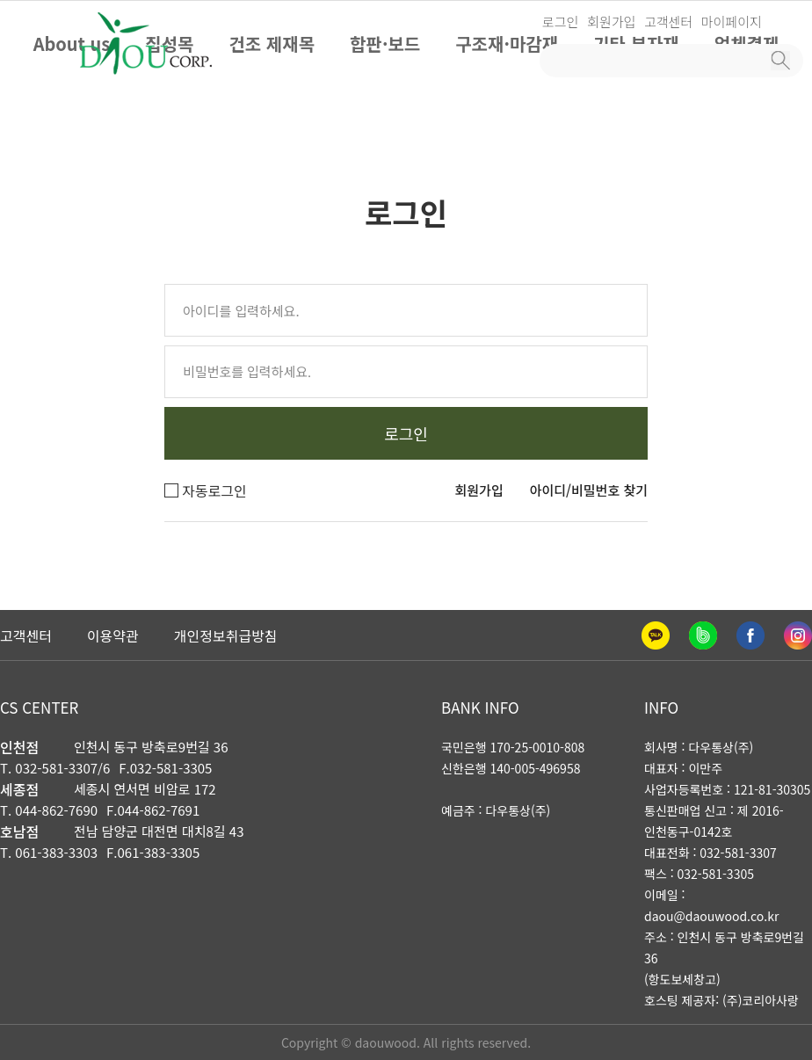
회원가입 (611, 21)
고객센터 (668, 21)
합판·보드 (385, 43)
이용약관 (113, 635)
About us (72, 43)
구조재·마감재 (506, 43)
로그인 (560, 21)
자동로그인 (205, 490)
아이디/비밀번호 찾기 (589, 490)
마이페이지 (731, 21)
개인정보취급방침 (226, 635)
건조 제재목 (271, 43)
